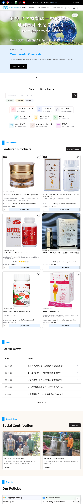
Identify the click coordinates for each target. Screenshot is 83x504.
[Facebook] (3, 2)
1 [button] (36, 77)
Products (31, 8)
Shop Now (54, 2)
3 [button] (40, 77)
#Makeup (29, 100)
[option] (41, 42)
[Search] (65, 7)
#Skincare (10, 100)
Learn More (18, 66)
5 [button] (44, 77)
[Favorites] (69, 7)
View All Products (73, 149)
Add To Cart (24, 209)
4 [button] (42, 77)
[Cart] (74, 7)
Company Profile (57, 8)
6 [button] (46, 77)
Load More (41, 402)
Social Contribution (43, 8)
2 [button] (38, 77)
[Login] (78, 7)
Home (24, 8)
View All (75, 425)
